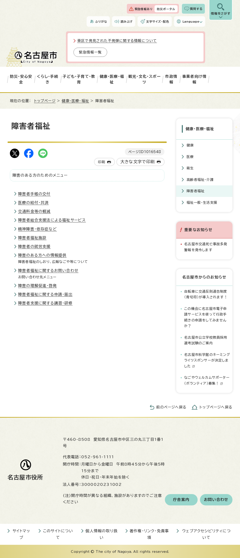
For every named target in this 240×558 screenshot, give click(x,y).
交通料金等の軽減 (34, 211)
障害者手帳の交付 (34, 194)
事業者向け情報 (194, 79)
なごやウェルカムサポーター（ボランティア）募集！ (207, 379)
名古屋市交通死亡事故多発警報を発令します (205, 246)
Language (191, 21)
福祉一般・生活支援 (202, 202)
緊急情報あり (144, 9)
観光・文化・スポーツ (144, 79)
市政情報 (171, 79)
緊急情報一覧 (90, 52)
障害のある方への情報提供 (42, 255)
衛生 (190, 167)
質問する (196, 8)
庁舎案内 (181, 499)
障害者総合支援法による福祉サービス (52, 220)
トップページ (45, 101)
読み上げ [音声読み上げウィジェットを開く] (127, 21)
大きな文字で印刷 (137, 162)
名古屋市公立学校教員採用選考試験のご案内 (205, 339)
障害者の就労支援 (34, 246)
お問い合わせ (216, 499)
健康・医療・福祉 (112, 79)
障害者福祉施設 (32, 238)
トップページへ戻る (215, 406)
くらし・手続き (47, 79)
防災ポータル (166, 9)
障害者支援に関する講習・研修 (45, 303)
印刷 (101, 162)
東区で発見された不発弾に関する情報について (117, 40)
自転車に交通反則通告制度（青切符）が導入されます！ (206, 293)
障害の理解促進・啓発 (37, 285)
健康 (190, 144)
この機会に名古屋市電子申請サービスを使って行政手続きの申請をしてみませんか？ (205, 316)
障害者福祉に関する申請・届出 (45, 294)
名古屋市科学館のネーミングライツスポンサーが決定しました (207, 359)
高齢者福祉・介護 (200, 179)
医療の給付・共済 (33, 202)
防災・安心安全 (21, 79)
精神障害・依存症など (37, 229)
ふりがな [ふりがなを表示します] (101, 21)
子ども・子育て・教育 (79, 79)
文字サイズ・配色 (157, 21)
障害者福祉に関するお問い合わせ (48, 270)
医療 (190, 156)
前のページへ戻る (171, 406)
